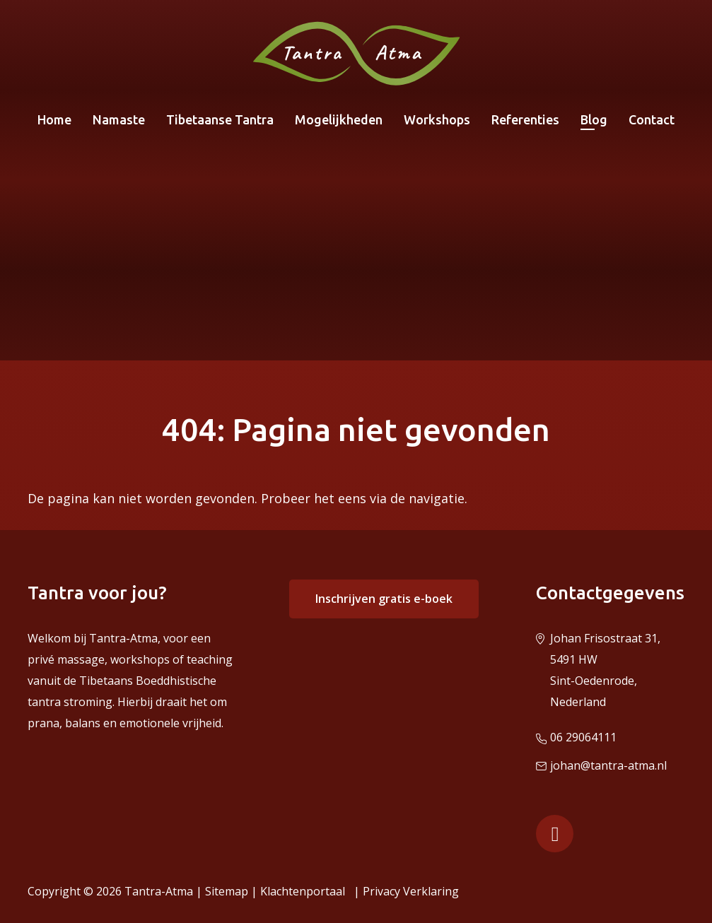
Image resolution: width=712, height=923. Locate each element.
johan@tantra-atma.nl (608, 765)
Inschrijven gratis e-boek (384, 598)
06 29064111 (583, 737)
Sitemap (226, 891)
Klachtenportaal (305, 891)
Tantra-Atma (158, 891)
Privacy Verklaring (411, 891)
